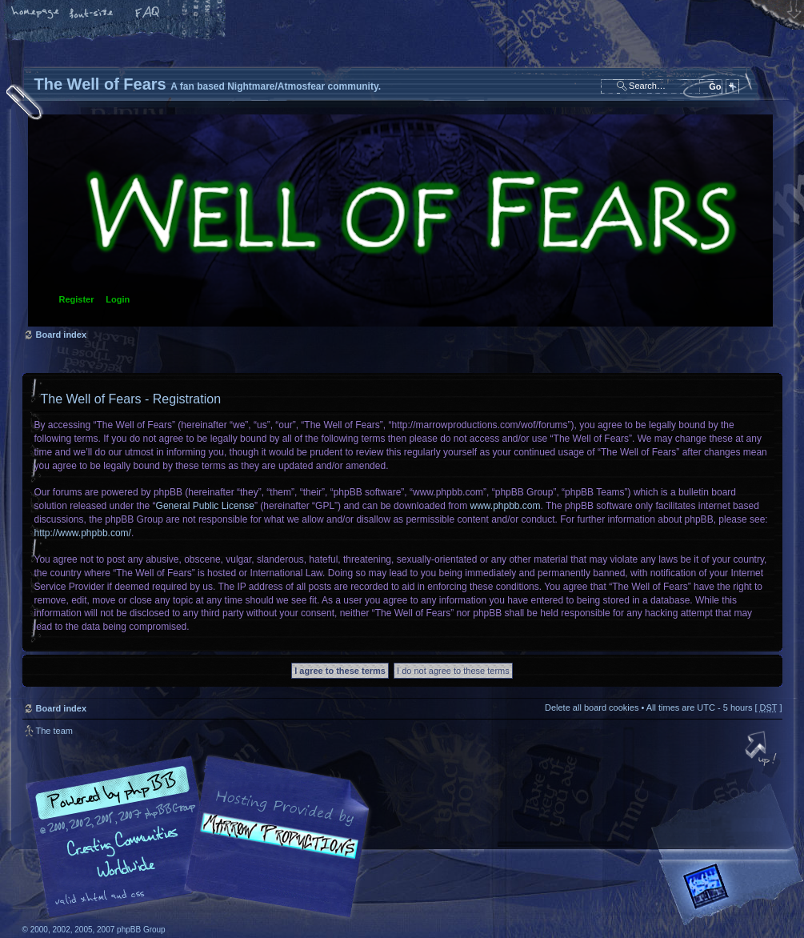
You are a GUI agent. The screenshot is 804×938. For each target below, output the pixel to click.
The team (54, 731)
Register (76, 299)
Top (762, 750)
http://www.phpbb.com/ (82, 533)
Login (118, 299)
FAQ (148, 13)
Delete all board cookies (591, 707)
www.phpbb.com (505, 505)
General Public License (205, 505)
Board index (400, 220)
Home (36, 13)
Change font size (92, 13)
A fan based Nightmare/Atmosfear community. (274, 848)
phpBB (202, 837)
